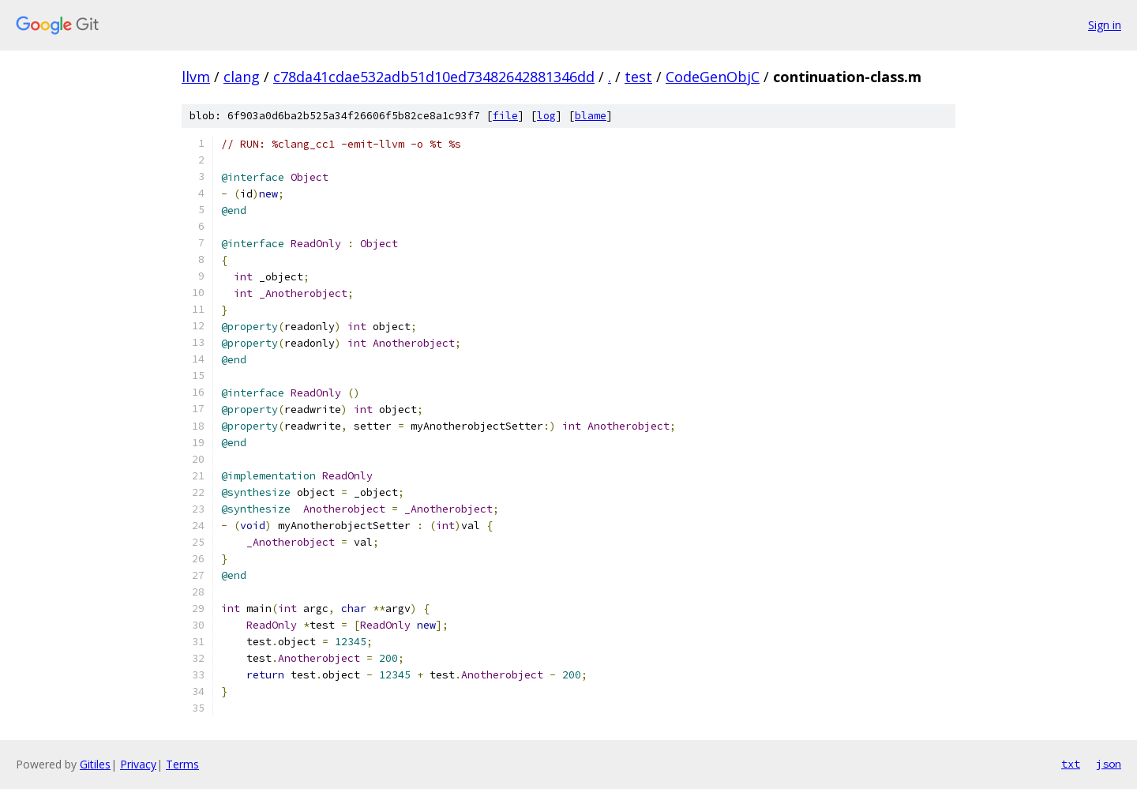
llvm (196, 76)
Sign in (1104, 24)
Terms (182, 764)
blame (590, 115)
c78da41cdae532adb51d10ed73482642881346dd (434, 76)
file (505, 115)
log (546, 115)
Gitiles (95, 764)
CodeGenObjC (713, 76)
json (1108, 764)
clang (241, 76)
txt (1070, 764)
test (638, 76)
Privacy (138, 764)
